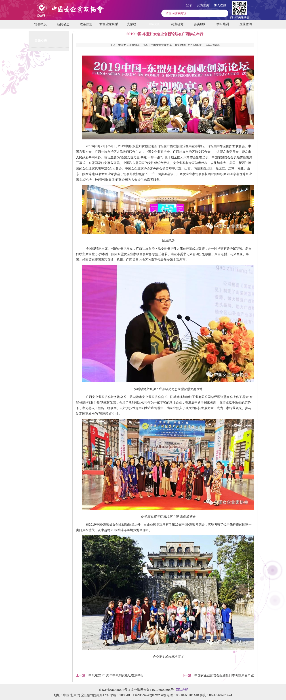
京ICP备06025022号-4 (114, 690)
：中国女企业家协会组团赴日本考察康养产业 (218, 675)
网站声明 (182, 690)
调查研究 (177, 24)
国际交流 (154, 24)
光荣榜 (131, 24)
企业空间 (245, 24)
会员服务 (200, 24)
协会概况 (40, 24)
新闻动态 (63, 24)
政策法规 (86, 24)
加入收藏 (220, 5)
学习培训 (223, 24)
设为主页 (203, 5)
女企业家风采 (108, 24)
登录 (189, 5)
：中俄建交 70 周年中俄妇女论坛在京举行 (110, 675)
